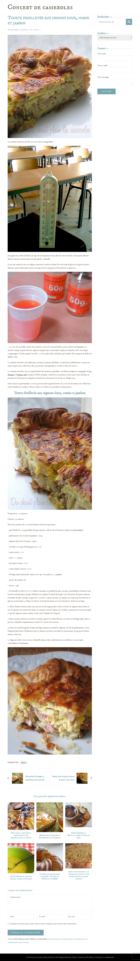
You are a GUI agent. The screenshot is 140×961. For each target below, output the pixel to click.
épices (24, 763)
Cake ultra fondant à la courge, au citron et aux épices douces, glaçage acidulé (78, 875)
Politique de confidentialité (104, 957)
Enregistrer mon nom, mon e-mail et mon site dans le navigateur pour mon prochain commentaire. (43, 924)
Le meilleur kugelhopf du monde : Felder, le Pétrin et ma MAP (50, 876)
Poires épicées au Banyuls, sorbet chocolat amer (78, 835)
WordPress (90, 957)
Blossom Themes (71, 957)
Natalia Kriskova (13, 30)
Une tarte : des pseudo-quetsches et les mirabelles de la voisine (21, 835)
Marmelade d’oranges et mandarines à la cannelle (50, 836)
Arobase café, (22, 375)
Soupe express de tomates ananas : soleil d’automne (21, 877)
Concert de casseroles (40, 7)
